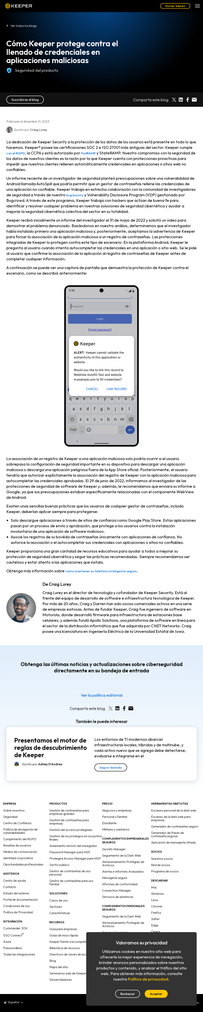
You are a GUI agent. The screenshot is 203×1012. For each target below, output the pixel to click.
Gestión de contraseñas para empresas (69, 821)
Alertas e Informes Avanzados (123, 871)
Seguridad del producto (32, 74)
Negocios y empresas (117, 810)
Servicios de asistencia (117, 897)
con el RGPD (17, 152)
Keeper (19, 6)
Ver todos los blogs (24, 26)
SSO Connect (13, 935)
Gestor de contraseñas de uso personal (70, 872)
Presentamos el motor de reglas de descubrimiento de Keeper (50, 747)
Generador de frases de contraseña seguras (167, 834)
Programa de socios (165, 871)
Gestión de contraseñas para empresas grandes (69, 812)
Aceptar (156, 994)
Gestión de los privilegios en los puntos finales (75, 837)
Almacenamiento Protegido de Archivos (123, 863)
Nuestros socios (162, 859)
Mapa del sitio (58, 967)
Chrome (156, 906)
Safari (155, 919)
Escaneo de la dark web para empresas (171, 818)
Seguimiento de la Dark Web (121, 855)
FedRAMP (94, 152)
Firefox (156, 913)
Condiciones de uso (16, 906)
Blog (52, 961)
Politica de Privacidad (18, 912)
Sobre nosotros (14, 810)
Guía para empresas (63, 929)
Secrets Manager (114, 849)
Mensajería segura (114, 878)
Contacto (9, 887)
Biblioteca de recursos (64, 948)
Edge (154, 925)
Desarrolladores (60, 980)
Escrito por (42, 764)
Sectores (55, 907)
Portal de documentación (20, 899)
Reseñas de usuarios (17, 845)
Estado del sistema (16, 893)
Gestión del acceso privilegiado (70, 830)
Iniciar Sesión (175, 6)
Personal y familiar (114, 817)
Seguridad (10, 817)
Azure (7, 942)
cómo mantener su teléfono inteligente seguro (107, 570)
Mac (154, 887)
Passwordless (12, 948)
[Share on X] (174, 99)
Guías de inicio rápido (64, 935)
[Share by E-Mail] (194, 99)
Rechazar (127, 994)
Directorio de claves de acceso (70, 954)
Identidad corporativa (18, 858)
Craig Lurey (60, 584)
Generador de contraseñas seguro (174, 826)
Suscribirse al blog (25, 100)
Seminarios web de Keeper (67, 973)
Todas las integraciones (19, 954)
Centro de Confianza (17, 823)
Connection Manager (116, 890)
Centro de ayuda (14, 881)
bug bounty (76, 194)
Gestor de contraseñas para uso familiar (71, 882)
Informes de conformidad (119, 884)
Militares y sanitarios (115, 829)
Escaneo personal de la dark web (173, 810)
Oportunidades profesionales (23, 864)
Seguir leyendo (111, 767)
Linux (154, 900)
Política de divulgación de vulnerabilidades (20, 831)
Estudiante (109, 823)
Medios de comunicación (20, 852)
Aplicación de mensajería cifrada (173, 842)
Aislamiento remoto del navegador (73, 846)
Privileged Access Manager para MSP (75, 858)
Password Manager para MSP (69, 852)
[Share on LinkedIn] (180, 99)
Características (59, 913)
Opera (155, 932)
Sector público (59, 865)
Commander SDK (15, 928)
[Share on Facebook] (187, 99)
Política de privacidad (148, 979)
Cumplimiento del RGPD (19, 839)
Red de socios (160, 865)
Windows (157, 894)
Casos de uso (58, 900)
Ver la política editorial (101, 695)
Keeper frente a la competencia (71, 942)
